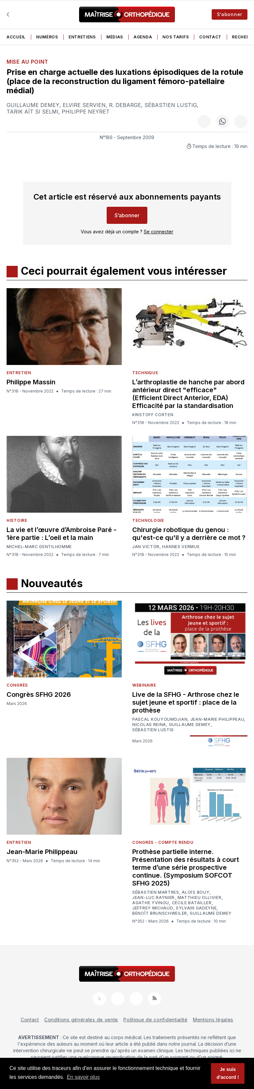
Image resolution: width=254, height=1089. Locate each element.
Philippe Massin (31, 382)
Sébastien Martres (155, 892)
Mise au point (27, 61)
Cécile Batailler (192, 903)
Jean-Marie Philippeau (217, 719)
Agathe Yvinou (150, 903)
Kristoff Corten (153, 414)
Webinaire (144, 685)
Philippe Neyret (86, 111)
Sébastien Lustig (170, 105)
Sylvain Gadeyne (196, 908)
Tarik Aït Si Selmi (32, 111)
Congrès (17, 685)
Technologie (148, 520)
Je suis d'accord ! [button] (228, 1073)
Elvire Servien (84, 105)
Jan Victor (145, 546)
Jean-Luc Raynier (153, 897)
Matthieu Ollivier (200, 897)
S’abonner (229, 14)
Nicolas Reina (149, 724)
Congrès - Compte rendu (162, 842)
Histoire (17, 520)
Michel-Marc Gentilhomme (39, 546)
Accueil (16, 36)
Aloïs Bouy (195, 892)
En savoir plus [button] (83, 1077)
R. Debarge (125, 105)
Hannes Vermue (181, 546)
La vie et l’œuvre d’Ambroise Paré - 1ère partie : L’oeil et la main (61, 534)
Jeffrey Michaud (152, 908)
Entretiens (82, 36)
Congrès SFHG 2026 (39, 694)
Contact (210, 36)
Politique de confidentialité (155, 1019)
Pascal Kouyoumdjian (159, 719)
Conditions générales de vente (81, 1019)
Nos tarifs (175, 36)
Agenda (143, 36)
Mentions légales (213, 1019)
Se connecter (158, 231)
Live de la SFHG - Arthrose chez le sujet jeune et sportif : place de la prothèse (185, 702)
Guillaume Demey (33, 105)
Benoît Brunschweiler (159, 913)
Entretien (19, 372)
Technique (145, 372)
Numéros (47, 36)
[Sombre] (9, 14)
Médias (114, 36)
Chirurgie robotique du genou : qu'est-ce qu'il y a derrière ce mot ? (188, 534)
